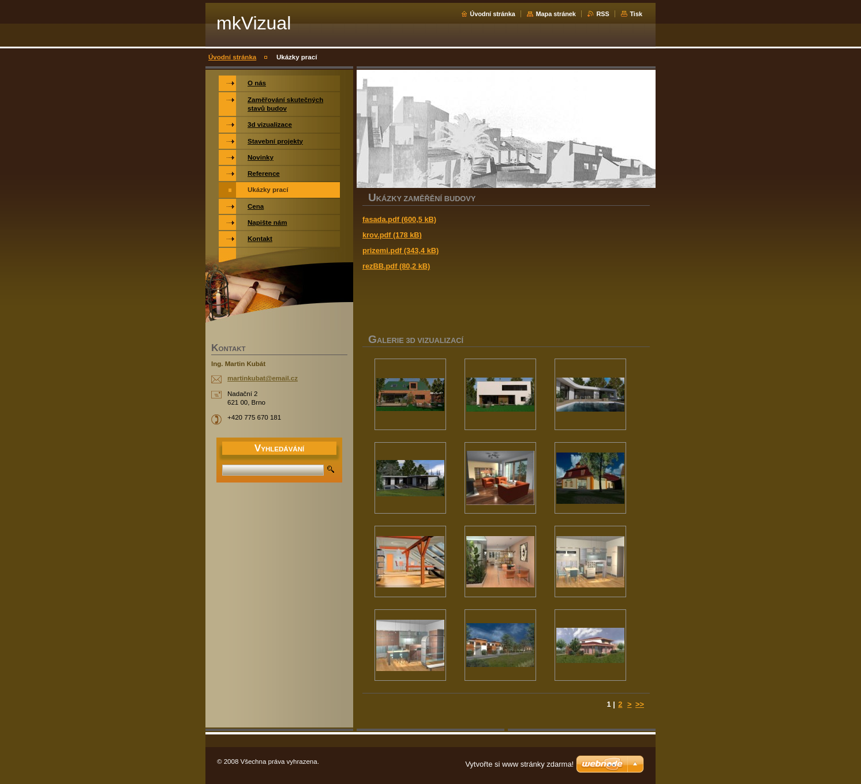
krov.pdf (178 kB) (392, 235)
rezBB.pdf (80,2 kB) (396, 266)
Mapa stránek (556, 13)
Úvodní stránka (492, 13)
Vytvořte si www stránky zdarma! (519, 764)
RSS (602, 13)
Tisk (636, 13)
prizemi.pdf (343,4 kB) (400, 250)
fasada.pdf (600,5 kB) (399, 219)
